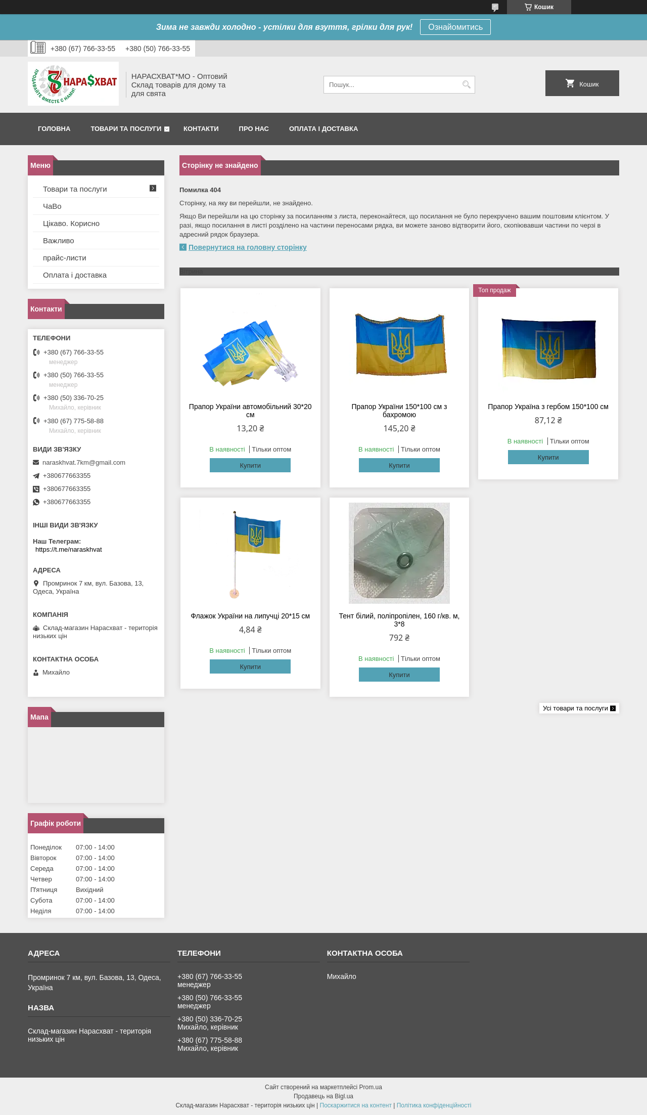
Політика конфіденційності (434, 1105)
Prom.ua (370, 1087)
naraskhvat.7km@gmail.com (83, 462)
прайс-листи (64, 257)
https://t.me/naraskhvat (68, 549)
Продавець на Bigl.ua (323, 1096)
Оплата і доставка (323, 128)
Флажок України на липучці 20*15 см (250, 616)
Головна (54, 128)
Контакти (201, 128)
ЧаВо (52, 206)
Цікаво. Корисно (71, 223)
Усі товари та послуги (575, 708)
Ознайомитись (455, 27)
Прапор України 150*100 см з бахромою (399, 411)
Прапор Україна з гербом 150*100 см (548, 407)
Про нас (254, 128)
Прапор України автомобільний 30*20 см (250, 411)
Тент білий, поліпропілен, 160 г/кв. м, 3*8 (399, 620)
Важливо (58, 240)
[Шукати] (466, 85)
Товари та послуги (125, 128)
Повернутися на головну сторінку (248, 247)
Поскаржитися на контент (356, 1105)
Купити (250, 465)
